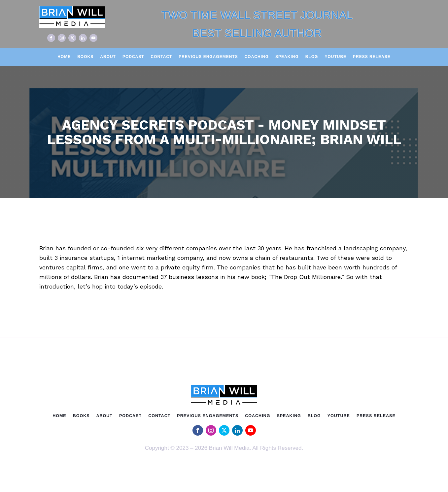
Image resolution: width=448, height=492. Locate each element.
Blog (311, 56)
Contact (161, 56)
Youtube (335, 56)
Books (85, 56)
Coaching (257, 56)
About (108, 56)
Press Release (372, 56)
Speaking (287, 56)
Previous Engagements (208, 56)
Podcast (133, 56)
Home (64, 56)
